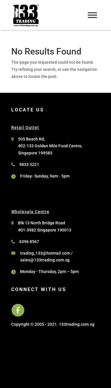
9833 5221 (29, 164)
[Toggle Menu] (92, 15)
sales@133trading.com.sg (45, 260)
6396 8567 (29, 241)
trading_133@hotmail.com (45, 253)
